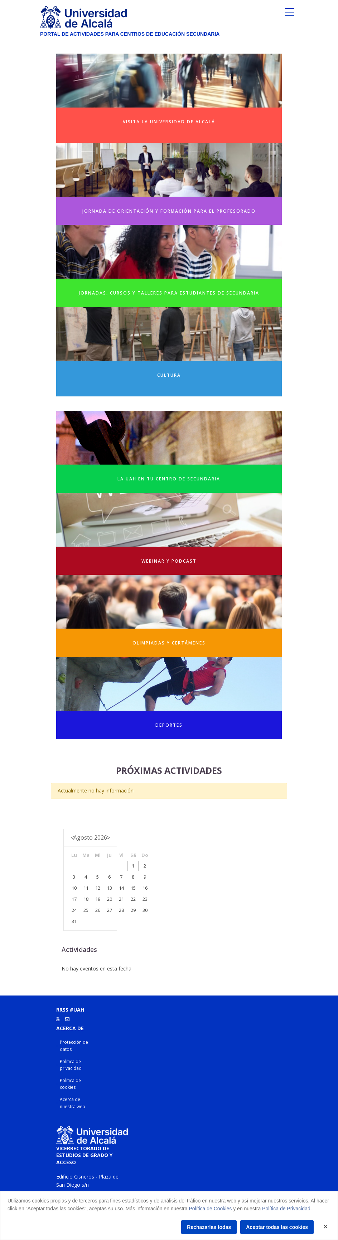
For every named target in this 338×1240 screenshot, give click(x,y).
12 (97, 888)
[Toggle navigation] (289, 14)
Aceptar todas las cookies (277, 1227)
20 (109, 899)
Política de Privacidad (286, 1208)
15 (133, 888)
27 (109, 910)
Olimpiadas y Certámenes (169, 643)
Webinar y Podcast (169, 561)
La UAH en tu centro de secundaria (168, 479)
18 (85, 899)
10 (74, 888)
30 (145, 910)
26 (97, 910)
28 (121, 910)
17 (74, 899)
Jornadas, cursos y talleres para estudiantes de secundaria (169, 293)
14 (121, 888)
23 (145, 899)
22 (133, 899)
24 (74, 910)
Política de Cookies (210, 1208)
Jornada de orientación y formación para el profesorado (169, 211)
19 (97, 899)
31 (74, 921)
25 (85, 910)
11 (85, 888)
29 (133, 910)
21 (121, 899)
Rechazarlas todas (209, 1227)
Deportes (169, 725)
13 (109, 888)
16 (145, 888)
